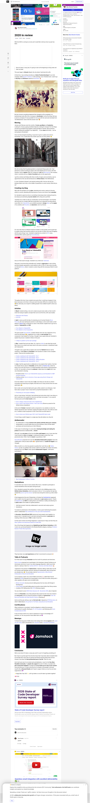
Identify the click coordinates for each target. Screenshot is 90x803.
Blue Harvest (47, 172)
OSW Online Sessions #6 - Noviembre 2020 (37, 591)
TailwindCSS (26, 203)
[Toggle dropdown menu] (57, 680)
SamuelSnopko (18, 439)
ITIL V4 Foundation (37, 609)
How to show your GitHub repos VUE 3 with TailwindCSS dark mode (33, 414)
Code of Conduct (33, 746)
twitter (42, 343)
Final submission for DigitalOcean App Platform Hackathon (73, 50)
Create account (79, 1)
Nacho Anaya (18, 562)
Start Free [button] (73, 92)
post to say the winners (26, 492)
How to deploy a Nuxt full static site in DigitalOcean (29, 401)
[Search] (11, 2)
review (16, 38)
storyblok (28, 38)
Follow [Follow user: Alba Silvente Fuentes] (73, 9)
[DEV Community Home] (7, 1)
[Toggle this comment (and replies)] (16, 740)
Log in (72, 1)
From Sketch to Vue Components (24, 329)
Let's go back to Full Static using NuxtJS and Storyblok (39, 601)
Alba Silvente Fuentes (22, 27)
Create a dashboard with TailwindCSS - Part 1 (27, 356)
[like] (19, 744)
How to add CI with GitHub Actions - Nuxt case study (29, 403)
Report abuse (39, 746)
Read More (17, 721)
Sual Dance (36, 78)
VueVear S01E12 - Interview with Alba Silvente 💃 (41, 566)
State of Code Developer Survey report (29, 710)
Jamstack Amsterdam (48, 622)
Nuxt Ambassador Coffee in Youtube (25, 479)
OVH (33, 588)
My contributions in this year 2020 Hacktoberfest (37, 511)
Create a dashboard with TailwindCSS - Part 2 (27, 357)
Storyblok (26, 204)
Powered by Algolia (45, 1)
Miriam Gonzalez (20, 583)
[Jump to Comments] (8, 59)
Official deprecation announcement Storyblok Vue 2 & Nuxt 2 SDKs (73, 39)
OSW (22, 578)
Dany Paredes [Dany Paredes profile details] (20, 738)
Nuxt (48, 203)
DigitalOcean (19, 500)
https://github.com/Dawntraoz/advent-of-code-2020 (28, 522)
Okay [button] (12, 800)
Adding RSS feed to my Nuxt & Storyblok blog (73, 44)
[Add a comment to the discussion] (37, 733)
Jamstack (36, 622)
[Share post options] (8, 71)
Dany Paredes (26, 332)
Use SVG (18, 317)
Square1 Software (27, 76)
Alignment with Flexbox (22, 315)
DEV (48, 233)
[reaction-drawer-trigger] (8, 54)
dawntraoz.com (34, 28)
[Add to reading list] (8, 63)
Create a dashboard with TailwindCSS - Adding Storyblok (30, 359)
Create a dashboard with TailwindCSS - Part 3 (27, 361)
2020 (20, 38)
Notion (22, 267)
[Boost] (8, 67)
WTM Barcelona (51, 600)
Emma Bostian (35, 234)
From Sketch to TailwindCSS (23, 328)
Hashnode (46, 260)
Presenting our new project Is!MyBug (25, 392)
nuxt (24, 38)
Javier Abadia (19, 586)
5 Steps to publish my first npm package (26, 340)
